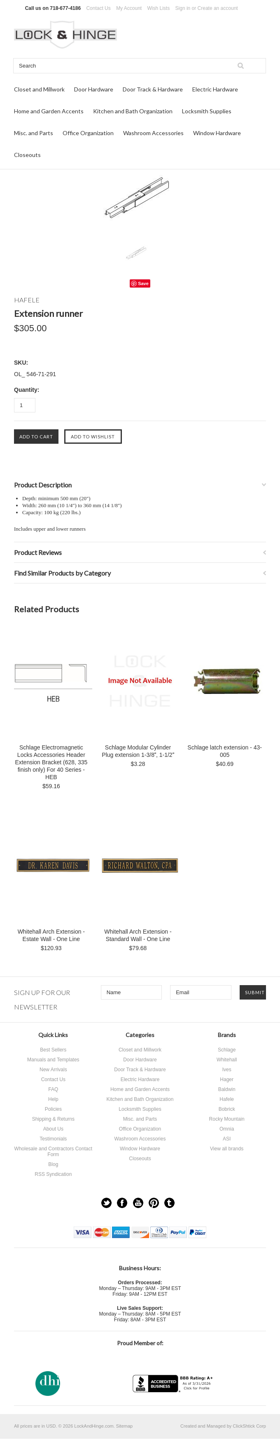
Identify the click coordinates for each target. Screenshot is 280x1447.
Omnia (226, 1129)
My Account (129, 8)
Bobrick (227, 1109)
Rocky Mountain (227, 1119)
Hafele (226, 1099)
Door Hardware (93, 89)
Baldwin (227, 1089)
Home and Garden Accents (49, 111)
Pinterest (154, 1203)
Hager (226, 1079)
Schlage (227, 1050)
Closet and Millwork (39, 89)
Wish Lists (158, 8)
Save (143, 283)
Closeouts (27, 154)
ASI (227, 1139)
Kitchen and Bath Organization (133, 111)
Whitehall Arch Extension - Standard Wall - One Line (137, 935)
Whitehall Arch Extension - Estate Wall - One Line (51, 935)
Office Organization (88, 132)
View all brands (226, 1149)
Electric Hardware (215, 89)
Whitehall (227, 1060)
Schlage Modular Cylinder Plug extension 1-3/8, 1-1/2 (138, 751)
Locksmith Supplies (206, 111)
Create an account (218, 8)
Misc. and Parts (33, 132)
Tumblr (169, 1203)
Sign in (183, 8)
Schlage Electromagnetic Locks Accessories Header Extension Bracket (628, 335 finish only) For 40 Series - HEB (51, 762)
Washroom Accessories (153, 132)
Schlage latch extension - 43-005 (224, 751)
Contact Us (98, 8)
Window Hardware (217, 132)
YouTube (138, 1203)
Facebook (122, 1203)
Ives (226, 1069)
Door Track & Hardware (153, 89)
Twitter (106, 1203)
